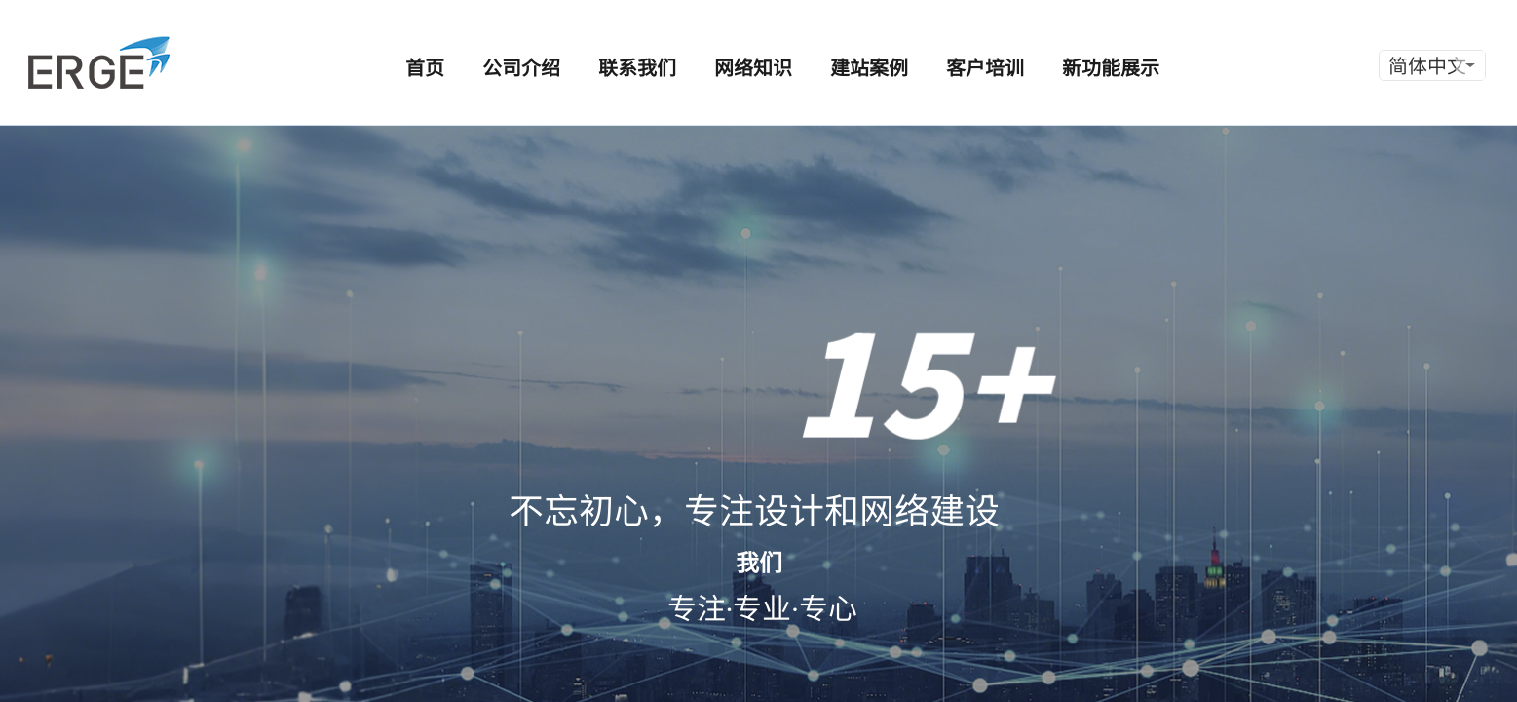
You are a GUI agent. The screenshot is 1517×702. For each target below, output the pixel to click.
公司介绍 (521, 67)
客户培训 (985, 67)
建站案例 (869, 67)
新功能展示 (1110, 67)
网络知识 (753, 67)
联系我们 (637, 67)
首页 (424, 67)
